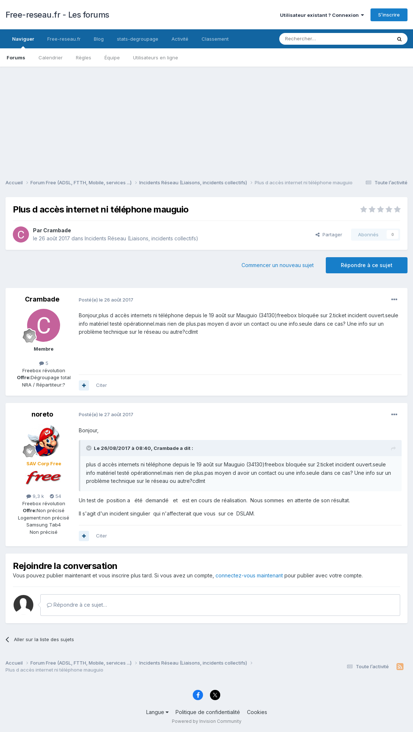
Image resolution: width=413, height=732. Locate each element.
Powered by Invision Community (206, 721)
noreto (42, 414)
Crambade (57, 230)
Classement (215, 39)
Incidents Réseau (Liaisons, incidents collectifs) (141, 238)
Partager (329, 234)
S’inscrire (389, 15)
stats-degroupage (137, 39)
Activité (180, 39)
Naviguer (23, 42)
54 (55, 496)
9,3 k (35, 496)
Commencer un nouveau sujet (277, 265)
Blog (99, 39)
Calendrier (50, 57)
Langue (157, 712)
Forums (16, 57)
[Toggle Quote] (89, 448)
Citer (101, 385)
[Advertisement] (206, 118)
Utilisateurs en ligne (155, 57)
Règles (83, 57)
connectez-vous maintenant (249, 575)
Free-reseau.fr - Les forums (57, 14)
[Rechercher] (319, 39)
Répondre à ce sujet (366, 265)
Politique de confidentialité (208, 712)
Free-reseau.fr (64, 39)
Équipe (112, 57)
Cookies (257, 712)
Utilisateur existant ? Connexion (322, 15)
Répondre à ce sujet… (77, 605)
